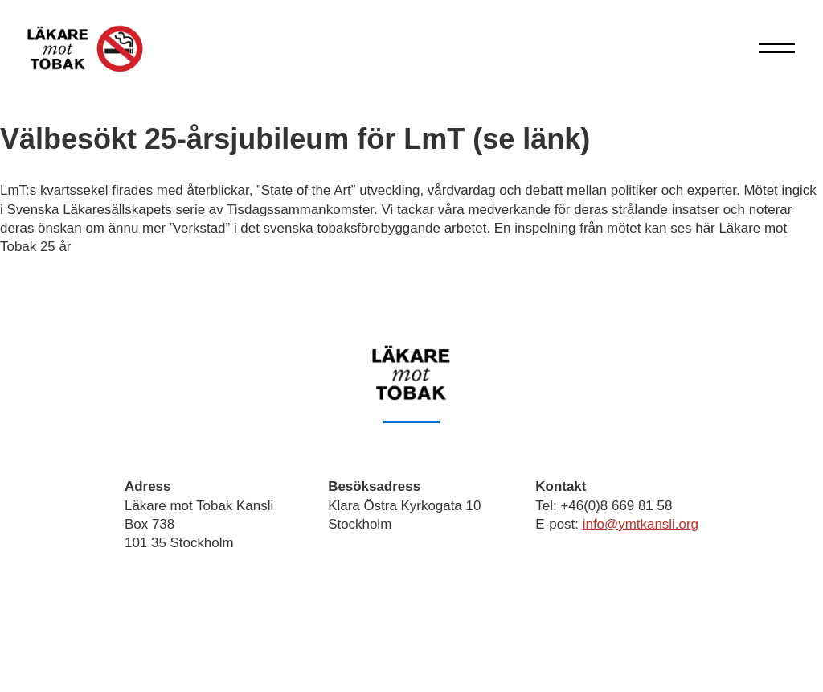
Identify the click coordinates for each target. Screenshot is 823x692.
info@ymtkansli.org (640, 524)
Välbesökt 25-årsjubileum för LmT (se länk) (295, 138)
